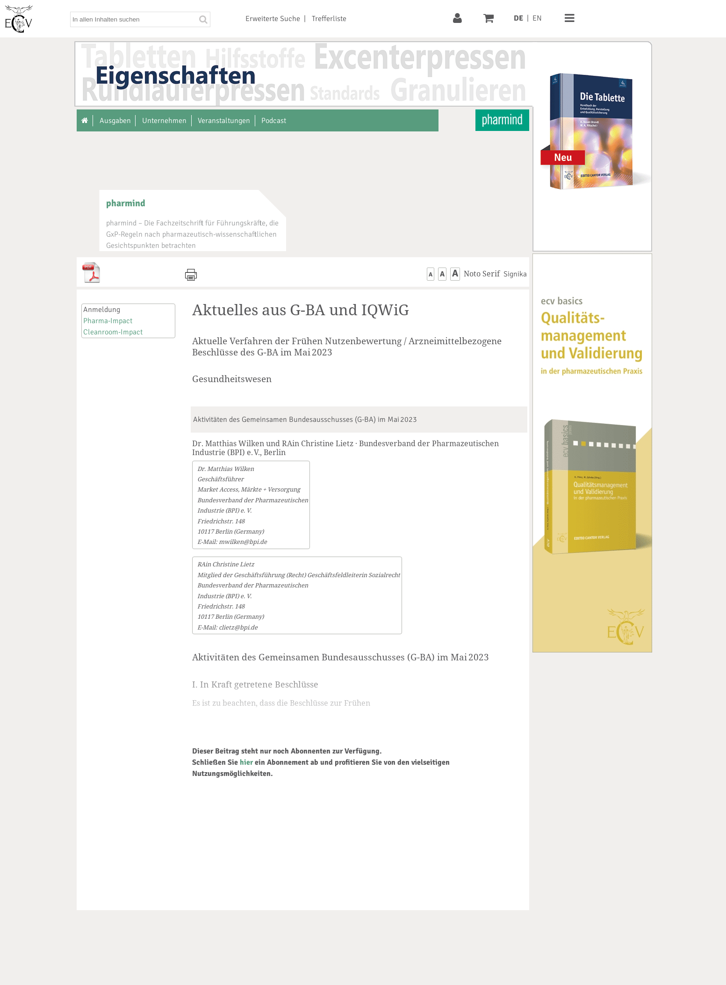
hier (246, 762)
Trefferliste (329, 18)
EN (537, 18)
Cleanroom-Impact (113, 332)
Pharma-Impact (107, 321)
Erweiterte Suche (272, 18)
